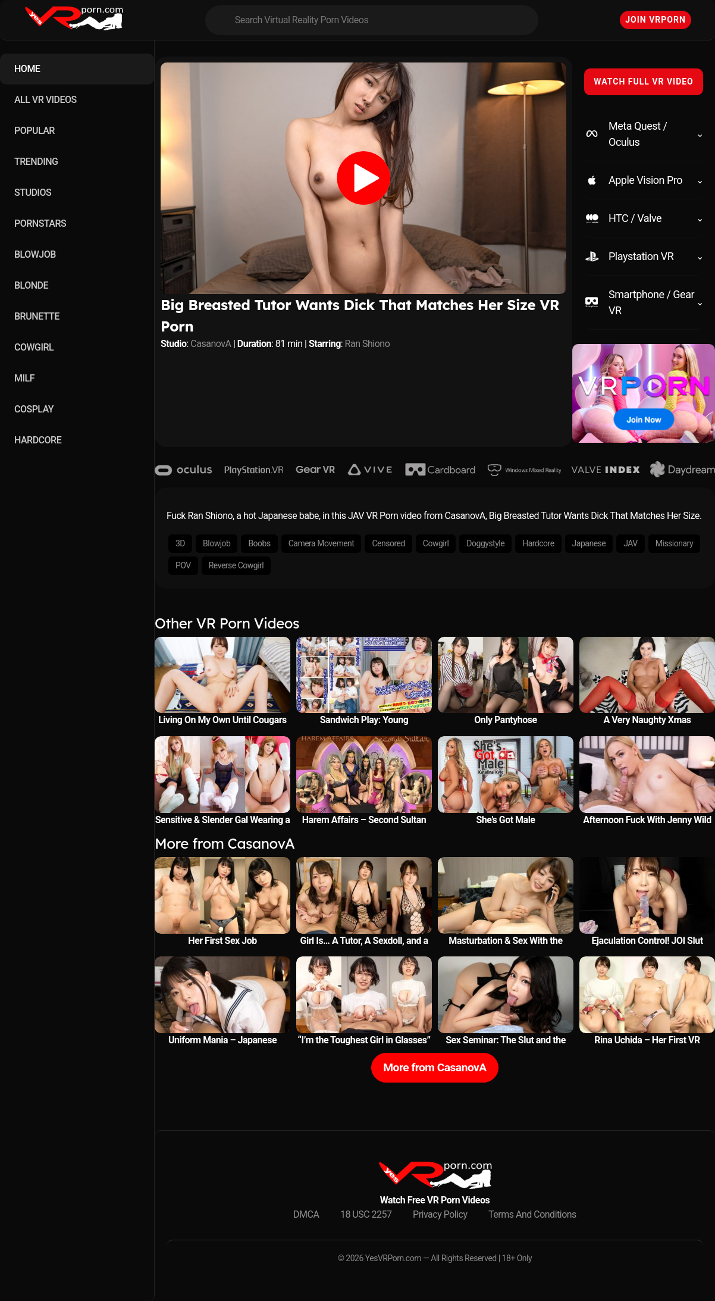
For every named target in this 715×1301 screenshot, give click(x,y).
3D (180, 543)
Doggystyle (485, 543)
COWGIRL (34, 347)
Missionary (674, 543)
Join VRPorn (655, 19)
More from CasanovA (434, 1067)
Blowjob (216, 543)
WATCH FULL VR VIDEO (643, 81)
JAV (630, 543)
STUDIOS (32, 192)
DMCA (306, 1214)
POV (183, 565)
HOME (27, 68)
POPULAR (34, 130)
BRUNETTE (36, 316)
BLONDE (31, 285)
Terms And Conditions (532, 1214)
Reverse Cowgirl (236, 565)
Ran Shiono (367, 343)
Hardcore (538, 543)
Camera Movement (321, 543)
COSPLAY (34, 409)
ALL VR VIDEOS (45, 99)
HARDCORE (37, 440)
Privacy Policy (440, 1214)
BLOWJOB (35, 254)
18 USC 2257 (366, 1214)
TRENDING (36, 161)
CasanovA (210, 343)
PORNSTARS (40, 223)
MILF (24, 378)
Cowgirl (436, 543)
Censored (388, 543)
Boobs (259, 543)
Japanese (589, 543)
